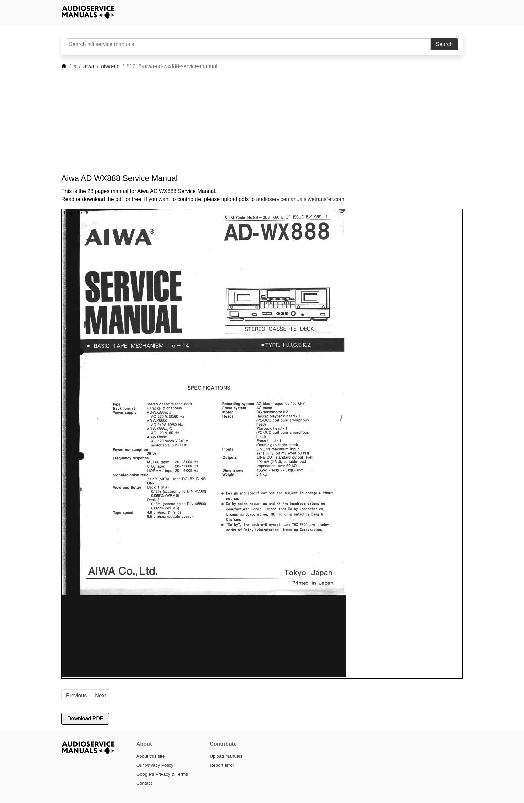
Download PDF (85, 718)
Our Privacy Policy (154, 765)
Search (444, 44)
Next (100, 695)
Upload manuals (226, 756)
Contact (144, 783)
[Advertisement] (251, 122)
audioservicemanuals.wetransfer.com (300, 199)
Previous (76, 695)
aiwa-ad (110, 66)
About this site (150, 756)
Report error (222, 765)
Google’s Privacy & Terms (162, 774)
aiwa (88, 66)
